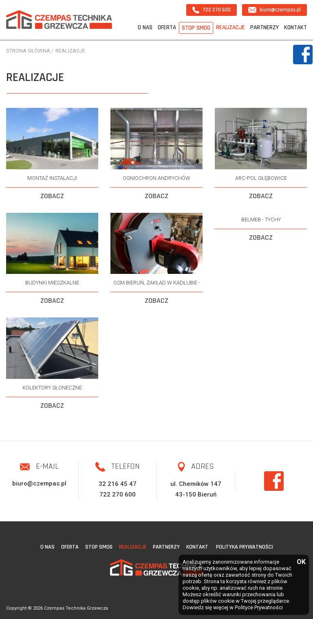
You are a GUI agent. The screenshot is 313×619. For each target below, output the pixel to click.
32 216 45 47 (118, 484)
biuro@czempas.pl (274, 10)
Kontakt (295, 27)
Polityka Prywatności (244, 547)
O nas (145, 27)
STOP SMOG (196, 28)
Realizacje (230, 27)
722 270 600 (211, 10)
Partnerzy (264, 27)
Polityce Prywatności (259, 607)
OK (301, 562)
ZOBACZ (52, 196)
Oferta (167, 27)
